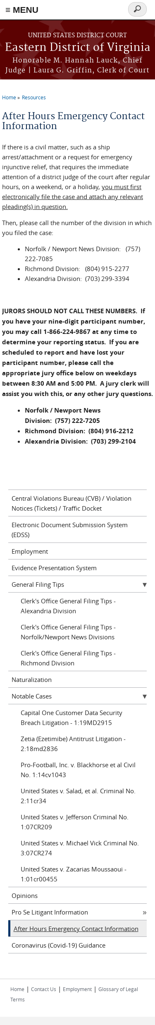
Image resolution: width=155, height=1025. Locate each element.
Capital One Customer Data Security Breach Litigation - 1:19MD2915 (71, 717)
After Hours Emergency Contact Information (76, 928)
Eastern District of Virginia (77, 48)
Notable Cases (32, 696)
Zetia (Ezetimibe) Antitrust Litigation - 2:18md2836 (73, 744)
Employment (30, 551)
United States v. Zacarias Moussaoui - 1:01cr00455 (73, 874)
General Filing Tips (38, 584)
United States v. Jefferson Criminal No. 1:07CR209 (75, 822)
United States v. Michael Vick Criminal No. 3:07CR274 (80, 848)
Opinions (25, 895)
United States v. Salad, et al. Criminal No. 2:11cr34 (78, 796)
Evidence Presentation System (54, 568)
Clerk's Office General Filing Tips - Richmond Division (68, 658)
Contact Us (43, 989)
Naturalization (32, 679)
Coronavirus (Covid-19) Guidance (58, 945)
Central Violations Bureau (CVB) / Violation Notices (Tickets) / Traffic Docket (71, 503)
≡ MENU (21, 9)
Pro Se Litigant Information (50, 912)
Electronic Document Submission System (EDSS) (70, 530)
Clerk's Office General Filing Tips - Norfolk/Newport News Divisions (68, 632)
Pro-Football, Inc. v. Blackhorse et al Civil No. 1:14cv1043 (78, 770)
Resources (34, 97)
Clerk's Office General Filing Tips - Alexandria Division (68, 606)
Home (9, 97)
